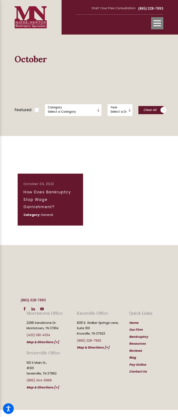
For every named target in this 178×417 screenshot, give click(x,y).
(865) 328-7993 (150, 8)
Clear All (153, 110)
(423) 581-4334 (38, 335)
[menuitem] (146, 323)
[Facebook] (24, 309)
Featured (23, 109)
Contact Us (138, 371)
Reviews (135, 351)
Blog (132, 357)
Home (133, 323)
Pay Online (137, 364)
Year (113, 107)
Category (55, 107)
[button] (8, 408)
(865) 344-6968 (39, 380)
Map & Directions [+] (42, 342)
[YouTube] (42, 309)
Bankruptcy (138, 337)
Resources (137, 343)
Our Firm (136, 330)
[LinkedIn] (33, 309)
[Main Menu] (157, 23)
